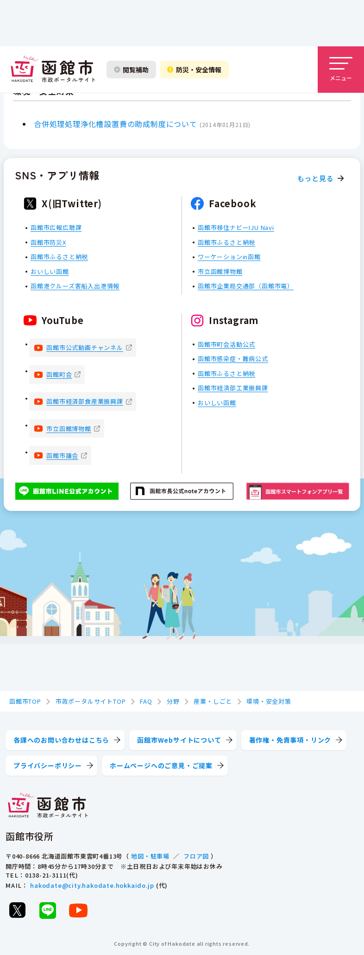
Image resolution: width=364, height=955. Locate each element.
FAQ (146, 701)
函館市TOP (25, 701)
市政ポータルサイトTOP (91, 701)
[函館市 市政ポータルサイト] (52, 69)
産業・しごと (213, 701)
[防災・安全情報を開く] (194, 69)
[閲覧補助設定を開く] (131, 69)
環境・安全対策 (268, 701)
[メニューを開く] (341, 69)
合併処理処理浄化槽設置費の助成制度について (115, 123)
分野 (173, 701)
